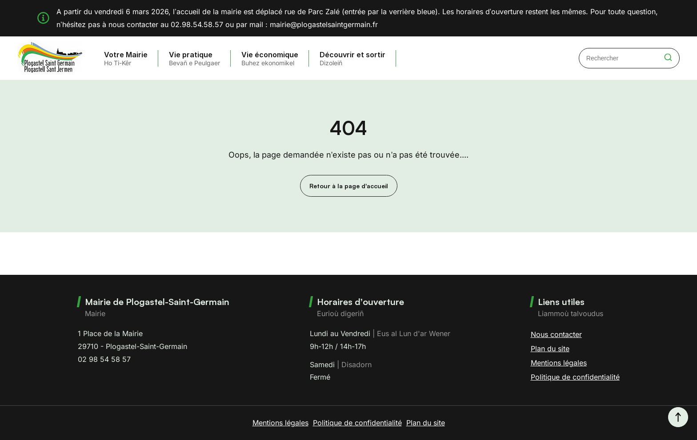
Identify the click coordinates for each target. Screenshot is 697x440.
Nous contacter (556, 334)
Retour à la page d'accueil (348, 186)
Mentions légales (559, 362)
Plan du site (550, 348)
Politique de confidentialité (575, 377)
